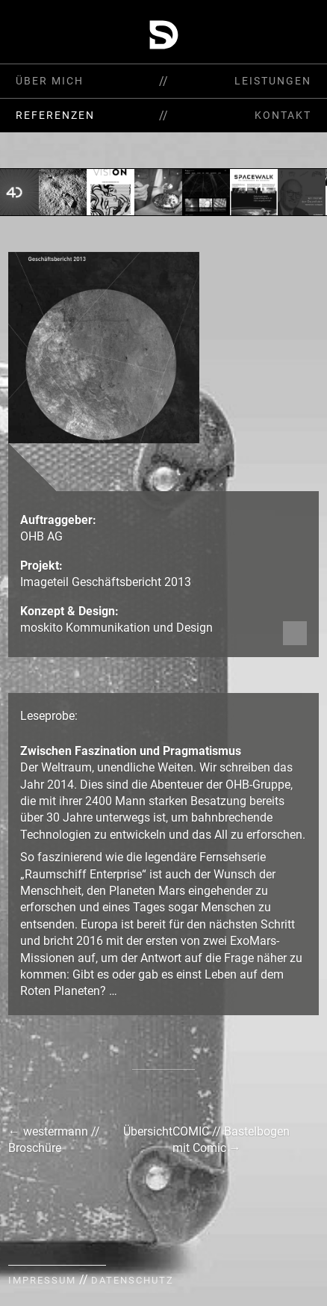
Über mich (50, 81)
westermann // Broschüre (54, 1139)
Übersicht (147, 1131)
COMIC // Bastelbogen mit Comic (231, 1139)
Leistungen (272, 81)
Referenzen (55, 115)
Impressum (42, 1280)
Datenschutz (132, 1280)
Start (292, 34)
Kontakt (283, 115)
